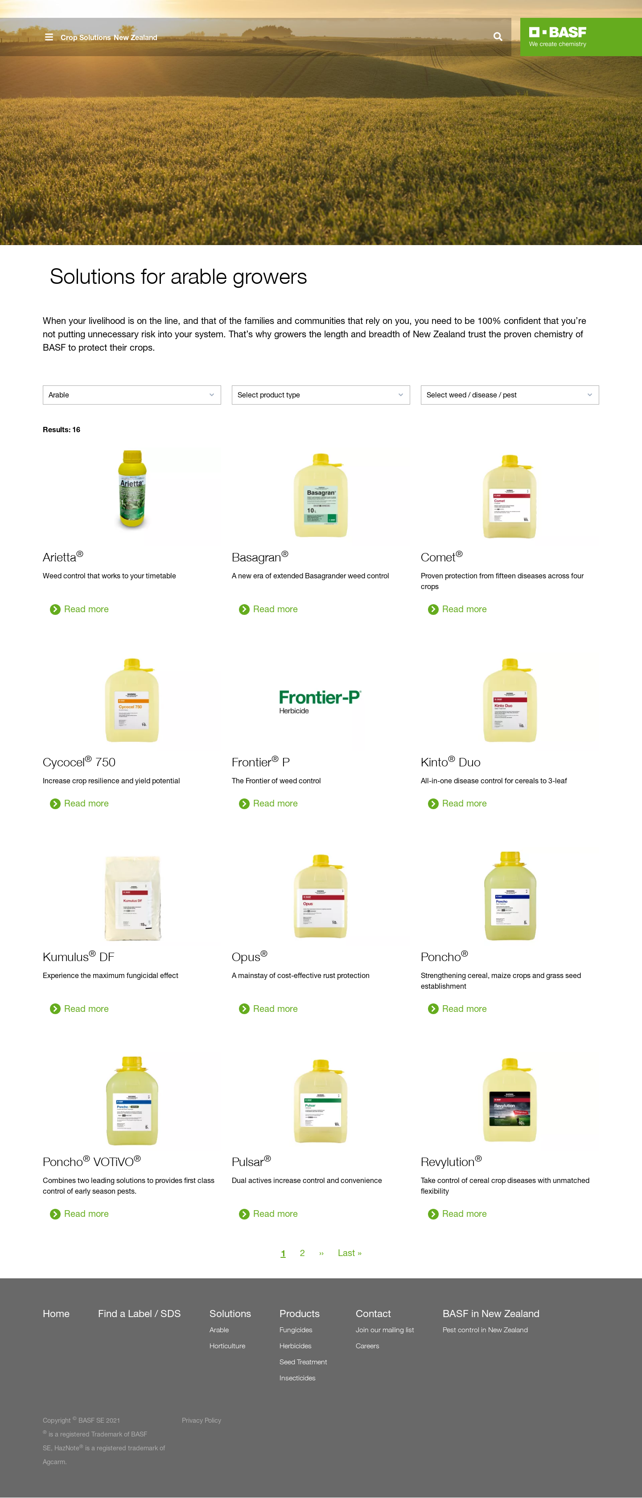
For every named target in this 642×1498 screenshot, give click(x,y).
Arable (219, 1330)
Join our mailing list (385, 1330)
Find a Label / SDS (139, 1313)
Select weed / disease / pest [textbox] (472, 395)
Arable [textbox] (59, 395)
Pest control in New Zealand (485, 1330)
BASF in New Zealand (491, 1313)
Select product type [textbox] (269, 395)
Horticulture (227, 1346)
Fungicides (296, 1330)
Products (300, 1313)
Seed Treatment (303, 1362)
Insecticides (298, 1378)
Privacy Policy (201, 1420)
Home (56, 1313)
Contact (373, 1313)
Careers (367, 1346)
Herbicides (296, 1346)
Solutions (230, 1313)
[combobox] (132, 395)
